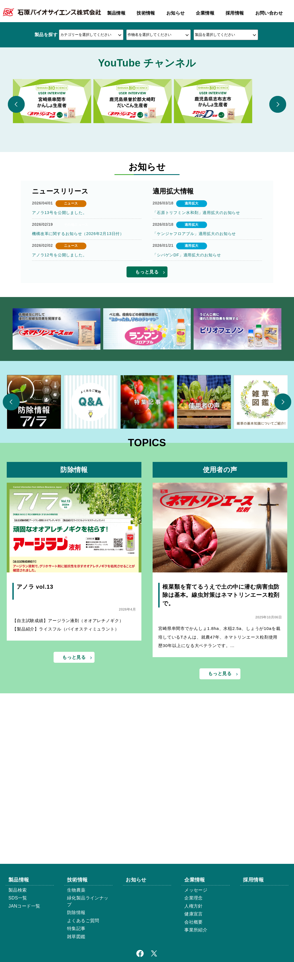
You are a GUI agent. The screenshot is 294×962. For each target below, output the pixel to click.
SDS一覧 (17, 898)
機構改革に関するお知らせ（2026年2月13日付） (76, 363)
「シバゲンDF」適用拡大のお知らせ (186, 385)
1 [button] (138, 146)
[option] (147, 87)
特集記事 (76, 928)
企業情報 (205, 13)
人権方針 (193, 906)
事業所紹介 (195, 930)
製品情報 (116, 13)
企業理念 (193, 898)
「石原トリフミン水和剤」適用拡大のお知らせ (195, 342)
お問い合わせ (269, 13)
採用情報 (235, 13)
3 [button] (156, 146)
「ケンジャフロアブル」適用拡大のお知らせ (193, 363)
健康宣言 (193, 914)
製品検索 (17, 890)
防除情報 (76, 912)
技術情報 (146, 13)
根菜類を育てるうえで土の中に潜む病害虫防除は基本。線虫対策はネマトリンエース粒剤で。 (219, 726)
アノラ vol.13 (34, 718)
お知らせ (175, 13)
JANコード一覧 (24, 906)
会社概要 (193, 922)
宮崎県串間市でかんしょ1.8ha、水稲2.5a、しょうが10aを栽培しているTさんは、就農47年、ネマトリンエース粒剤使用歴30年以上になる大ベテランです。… (219, 769)
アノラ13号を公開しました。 (58, 342)
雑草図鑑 (76, 936)
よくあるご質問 (83, 920)
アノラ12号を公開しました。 (58, 385)
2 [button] (147, 146)
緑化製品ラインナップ (88, 901)
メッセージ (195, 890)
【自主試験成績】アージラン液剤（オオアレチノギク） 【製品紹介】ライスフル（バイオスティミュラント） (72, 756)
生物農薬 (76, 890)
